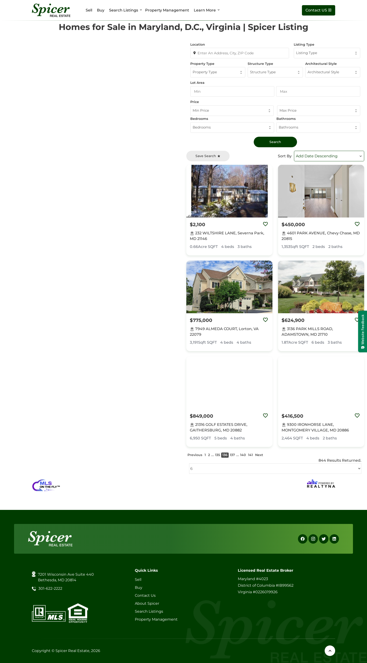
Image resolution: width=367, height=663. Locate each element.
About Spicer (147, 603)
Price (194, 102)
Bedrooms (199, 119)
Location (197, 44)
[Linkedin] (334, 539)
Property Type (202, 64)
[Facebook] (302, 539)
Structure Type (260, 64)
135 (217, 455)
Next (259, 455)
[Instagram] (313, 539)
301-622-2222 (50, 588)
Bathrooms (286, 119)
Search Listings (123, 10)
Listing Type (304, 44)
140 (243, 455)
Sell (89, 10)
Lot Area (197, 83)
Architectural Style (321, 64)
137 (232, 455)
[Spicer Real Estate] (51, 10)
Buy (100, 10)
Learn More (205, 10)
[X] (323, 539)
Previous (194, 455)
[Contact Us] (318, 10)
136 (225, 455)
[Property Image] (229, 191)
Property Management (167, 10)
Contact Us (145, 595)
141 (250, 455)
